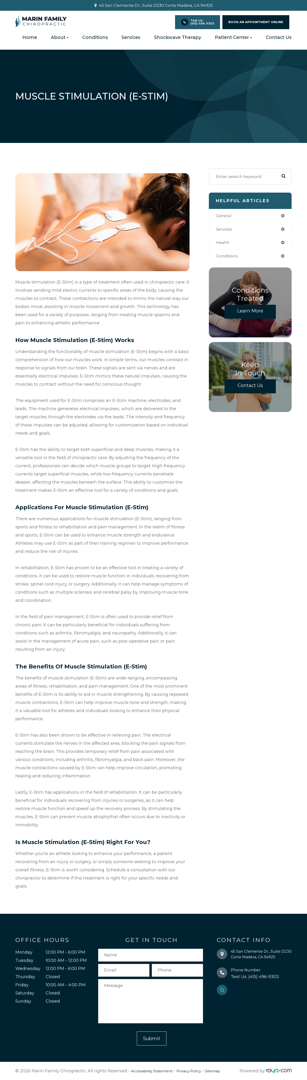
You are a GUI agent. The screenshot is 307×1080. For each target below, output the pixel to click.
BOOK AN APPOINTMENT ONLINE (255, 22)
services (224, 229)
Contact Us (279, 37)
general (224, 215)
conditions (227, 256)
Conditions (95, 37)
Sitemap (226, 1070)
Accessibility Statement (155, 1070)
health (223, 243)
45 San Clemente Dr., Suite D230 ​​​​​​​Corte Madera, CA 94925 (156, 5)
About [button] (60, 37)
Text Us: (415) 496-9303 (202, 22)
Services (130, 37)
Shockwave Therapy (177, 37)
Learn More (250, 312)
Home (29, 37)
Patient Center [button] (233, 37)
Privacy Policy (198, 1070)
